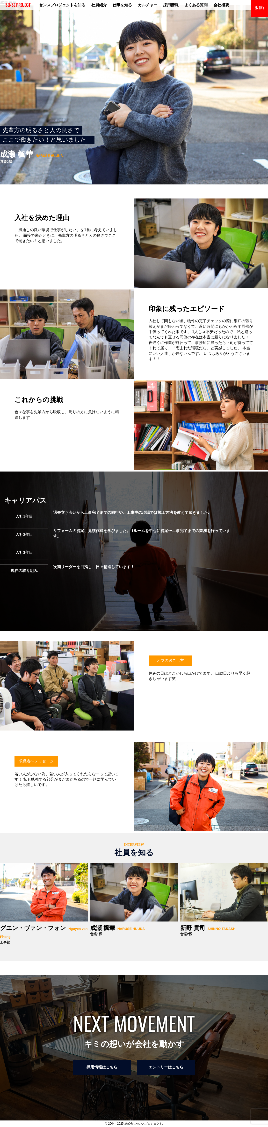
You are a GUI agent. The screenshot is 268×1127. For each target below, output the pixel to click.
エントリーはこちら (166, 1067)
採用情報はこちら (102, 1067)
